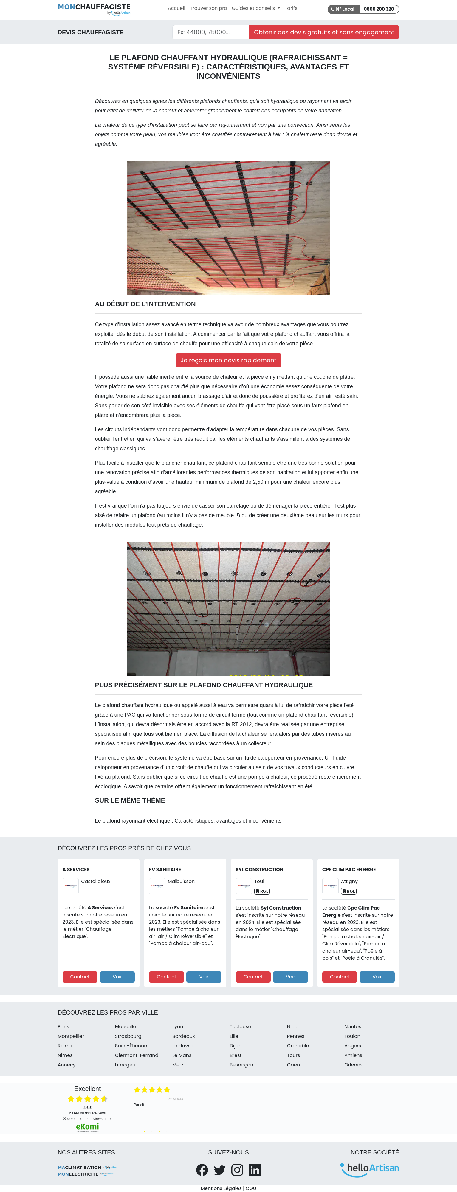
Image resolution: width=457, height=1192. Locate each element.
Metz (177, 1064)
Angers (352, 1045)
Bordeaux (183, 1036)
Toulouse (240, 1026)
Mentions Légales (221, 1188)
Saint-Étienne (131, 1045)
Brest (235, 1055)
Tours (293, 1055)
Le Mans (181, 1055)
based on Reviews (87, 1110)
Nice (292, 1026)
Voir (117, 976)
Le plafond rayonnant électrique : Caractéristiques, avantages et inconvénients (188, 821)
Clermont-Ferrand (137, 1055)
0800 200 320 (379, 9)
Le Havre (182, 1045)
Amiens (353, 1055)
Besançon (241, 1064)
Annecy (67, 1064)
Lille (234, 1036)
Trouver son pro (208, 8)
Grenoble (298, 1045)
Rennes (295, 1036)
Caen (293, 1064)
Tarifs (291, 8)
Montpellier (71, 1036)
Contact (80, 976)
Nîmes (65, 1055)
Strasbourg (128, 1036)
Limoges (125, 1064)
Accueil (176, 8)
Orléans (353, 1064)
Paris (63, 1026)
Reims (65, 1045)
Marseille (125, 1026)
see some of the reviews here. (87, 1119)
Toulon (352, 1036)
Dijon (235, 1045)
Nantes (352, 1026)
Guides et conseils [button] (254, 8)
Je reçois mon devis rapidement (229, 360)
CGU (251, 1188)
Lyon (177, 1026)
